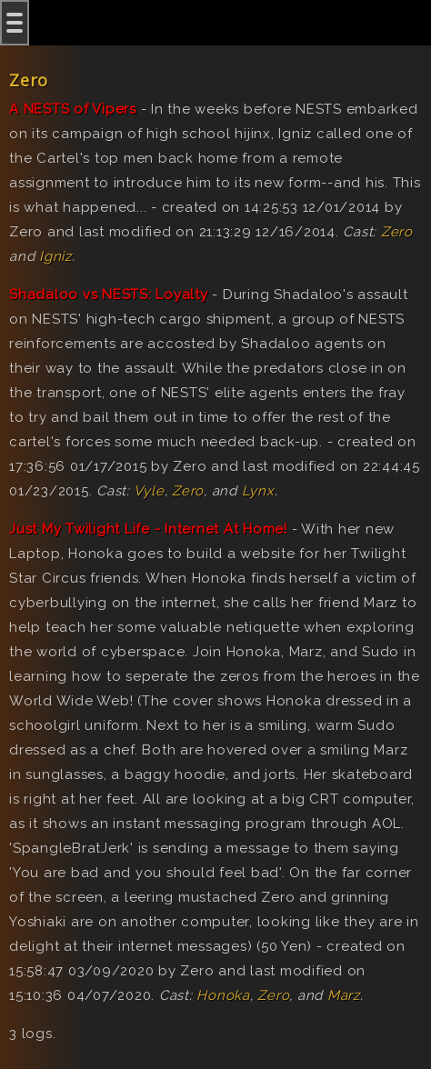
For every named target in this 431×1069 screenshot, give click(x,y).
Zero (397, 232)
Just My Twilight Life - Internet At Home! (148, 529)
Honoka (223, 995)
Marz (343, 995)
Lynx (258, 491)
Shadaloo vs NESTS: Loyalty (108, 294)
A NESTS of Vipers (72, 109)
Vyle (149, 491)
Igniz (55, 256)
